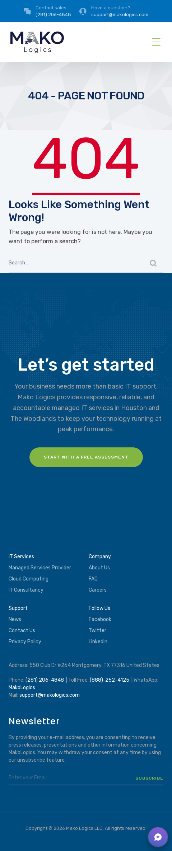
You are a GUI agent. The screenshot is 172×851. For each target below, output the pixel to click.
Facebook (100, 619)
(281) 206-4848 (44, 680)
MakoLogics (22, 688)
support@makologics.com (49, 695)
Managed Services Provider (40, 568)
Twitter (97, 630)
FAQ (93, 579)
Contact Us (22, 630)
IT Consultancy (26, 590)
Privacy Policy (25, 642)
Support (18, 608)
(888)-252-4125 (109, 680)
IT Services (21, 557)
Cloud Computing (28, 579)
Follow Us (99, 608)
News (15, 619)
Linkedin (98, 642)
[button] (158, 837)
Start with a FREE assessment (86, 457)
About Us (99, 568)
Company (100, 557)
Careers (98, 590)
